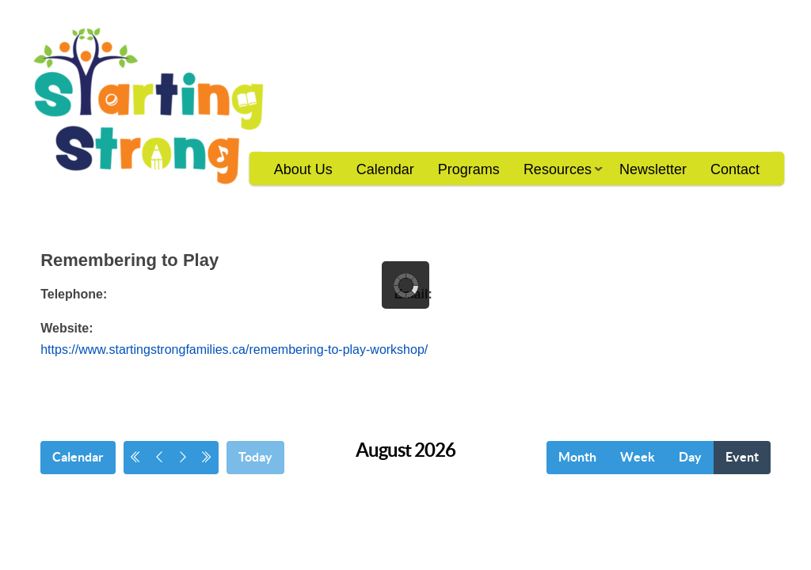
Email (411, 294)
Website (64, 328)
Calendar (385, 169)
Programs (469, 169)
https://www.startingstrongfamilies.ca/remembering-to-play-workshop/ (234, 349)
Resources (557, 175)
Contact (735, 169)
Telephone (71, 294)
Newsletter (653, 169)
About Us (303, 169)
